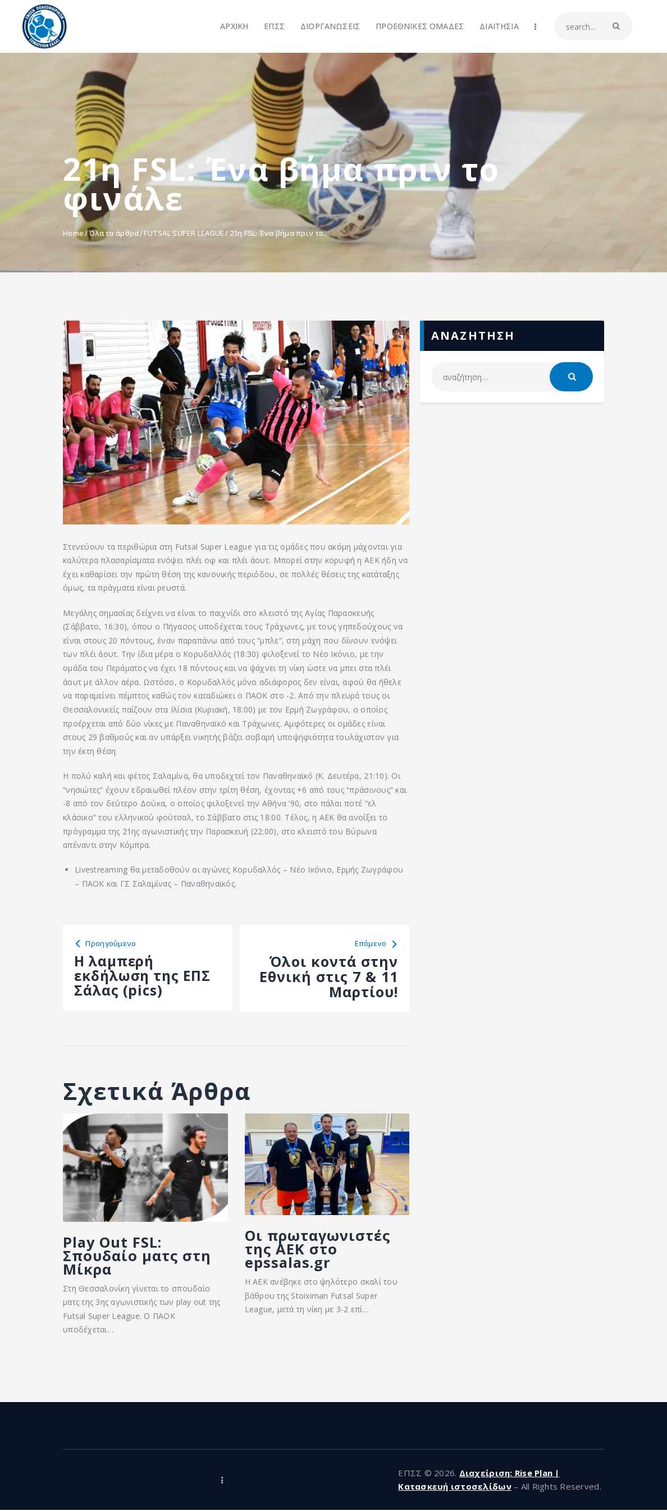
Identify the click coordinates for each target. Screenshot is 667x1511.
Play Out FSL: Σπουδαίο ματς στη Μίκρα (138, 1256)
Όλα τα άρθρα (114, 233)
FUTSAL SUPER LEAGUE (184, 233)
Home (73, 233)
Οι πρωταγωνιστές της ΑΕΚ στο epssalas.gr (319, 1249)
